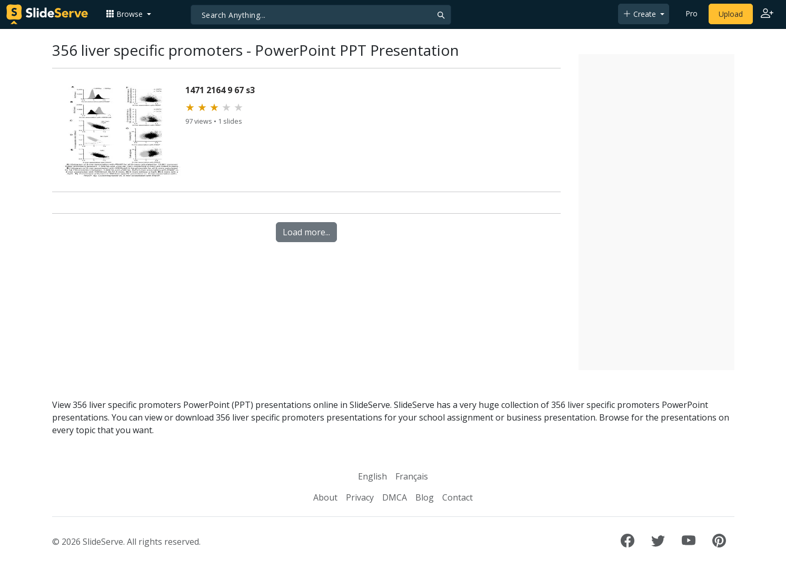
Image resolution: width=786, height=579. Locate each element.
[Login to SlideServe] (767, 14)
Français (411, 476)
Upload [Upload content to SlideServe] (731, 14)
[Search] (321, 15)
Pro (691, 13)
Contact (457, 497)
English (372, 476)
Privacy (360, 497)
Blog (424, 497)
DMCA (394, 497)
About (325, 497)
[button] (128, 14)
